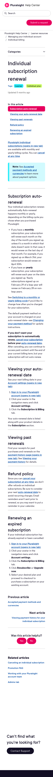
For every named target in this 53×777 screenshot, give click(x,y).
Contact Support (20, 750)
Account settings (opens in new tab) (25, 385)
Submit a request (39, 22)
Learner (18, 86)
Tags (10, 86)
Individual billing (16, 40)
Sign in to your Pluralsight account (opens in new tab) (26, 394)
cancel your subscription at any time (21, 480)
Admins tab (13, 682)
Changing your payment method (26, 322)
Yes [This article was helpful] (21, 640)
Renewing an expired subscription (20, 132)
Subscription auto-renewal (23, 108)
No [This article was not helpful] (31, 640)
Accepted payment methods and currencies (25, 170)
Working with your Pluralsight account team (22, 675)
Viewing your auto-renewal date (26, 114)
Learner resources (39, 33)
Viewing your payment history (22, 460)
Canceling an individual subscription (26, 662)
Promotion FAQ (15, 668)
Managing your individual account (24, 36)
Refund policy (17, 125)
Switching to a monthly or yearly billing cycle (24, 299)
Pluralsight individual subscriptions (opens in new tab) (25, 144)
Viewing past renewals (21, 119)
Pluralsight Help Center (16, 33)
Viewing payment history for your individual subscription (28, 620)
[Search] (26, 13)
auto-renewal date (28, 492)
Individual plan (34, 86)
